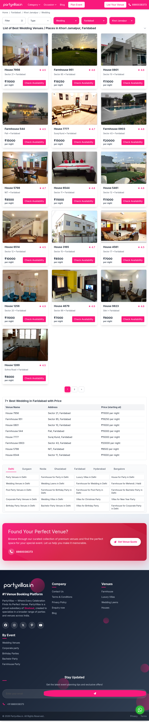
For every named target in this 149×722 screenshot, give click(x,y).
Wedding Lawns (109, 603)
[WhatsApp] (140, 710)
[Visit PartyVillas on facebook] (6, 626)
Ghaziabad (60, 469)
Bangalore (119, 469)
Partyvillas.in (17, 717)
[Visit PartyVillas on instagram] (15, 626)
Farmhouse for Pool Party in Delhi (89, 492)
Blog (62, 4)
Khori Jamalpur (31, 12)
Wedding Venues (11, 644)
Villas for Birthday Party (87, 506)
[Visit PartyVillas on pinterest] (34, 626)
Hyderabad (99, 469)
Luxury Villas (108, 597)
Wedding (45, 12)
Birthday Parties (10, 654)
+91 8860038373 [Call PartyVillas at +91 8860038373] (15, 705)
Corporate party (10, 649)
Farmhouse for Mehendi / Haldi (126, 484)
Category (34, 4)
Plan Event (76, 4)
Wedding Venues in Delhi (18, 484)
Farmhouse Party (11, 665)
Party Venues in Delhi (16, 477)
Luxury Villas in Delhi (86, 477)
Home (5, 12)
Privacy (134, 717)
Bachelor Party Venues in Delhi (56, 506)
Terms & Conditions (62, 597)
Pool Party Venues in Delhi (18, 490)
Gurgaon (27, 469)
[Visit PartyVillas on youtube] (43, 626)
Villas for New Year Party (123, 500)
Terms (144, 717)
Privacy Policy (59, 603)
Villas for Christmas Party (88, 500)
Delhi (11, 469)
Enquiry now (58, 608)
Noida (43, 469)
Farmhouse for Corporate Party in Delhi (126, 507)
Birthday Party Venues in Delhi (20, 506)
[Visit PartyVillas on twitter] (25, 626)
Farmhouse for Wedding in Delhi (91, 484)
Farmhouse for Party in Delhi (55, 477)
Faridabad (16, 12)
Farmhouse (107, 592)
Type (40, 20)
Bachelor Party (10, 660)
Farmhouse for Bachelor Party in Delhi (126, 492)
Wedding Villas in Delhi (52, 500)
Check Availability (34, 83)
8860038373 (138, 4)
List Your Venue (115, 4)
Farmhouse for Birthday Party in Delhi (56, 492)
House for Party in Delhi (122, 477)
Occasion (50, 4)
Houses (105, 608)
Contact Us (58, 592)
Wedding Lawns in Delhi (52, 484)
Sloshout (29, 608)
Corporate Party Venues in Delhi (21, 500)
